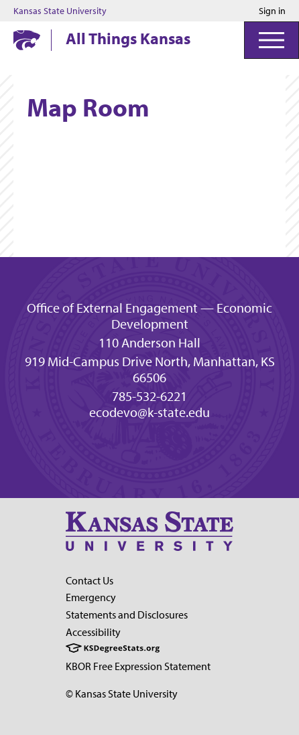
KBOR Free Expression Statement (138, 666)
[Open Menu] (271, 40)
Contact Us (89, 580)
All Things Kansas (128, 38)
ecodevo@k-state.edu (149, 412)
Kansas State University (60, 10)
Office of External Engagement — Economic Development (149, 316)
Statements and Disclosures (127, 614)
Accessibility (93, 632)
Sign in (272, 10)
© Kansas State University (122, 693)
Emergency (91, 597)
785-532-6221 (149, 396)
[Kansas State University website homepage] (26, 40)
